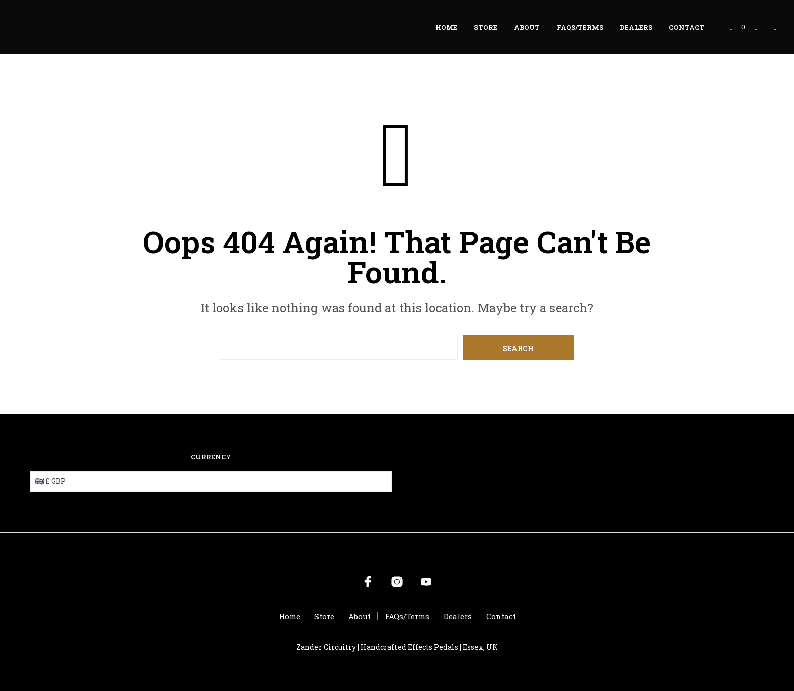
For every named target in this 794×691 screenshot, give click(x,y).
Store (485, 27)
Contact (686, 27)
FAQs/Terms (580, 27)
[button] (737, 27)
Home (446, 27)
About (527, 27)
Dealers (636, 27)
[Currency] (211, 481)
